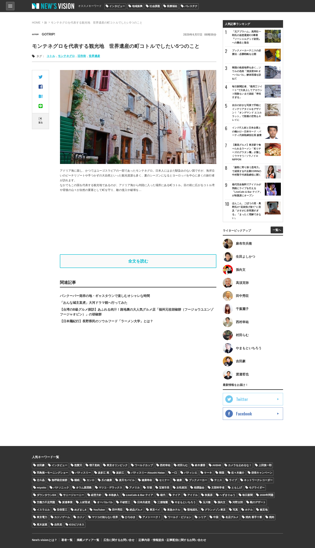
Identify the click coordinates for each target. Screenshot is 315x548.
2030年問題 (266, 494)
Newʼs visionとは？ (44, 540)
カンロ (90, 480)
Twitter (242, 399)
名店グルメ (231, 517)
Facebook (244, 414)
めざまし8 (80, 509)
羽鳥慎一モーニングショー (52, 472)
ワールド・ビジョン (179, 517)
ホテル (249, 509)
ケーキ (208, 472)
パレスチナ (190, 6)
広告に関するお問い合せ (118, 540)
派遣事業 (67, 502)
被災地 (264, 509)
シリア (202, 517)
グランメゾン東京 (215, 509)
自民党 (58, 524)
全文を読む (138, 261)
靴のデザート (258, 502)
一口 (174, 472)
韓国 (221, 472)
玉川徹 (207, 502)
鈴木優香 (200, 465)
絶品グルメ (136, 509)
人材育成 (85, 502)
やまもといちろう (185, 502)
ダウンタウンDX (46, 494)
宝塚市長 (164, 487)
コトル (51, 56)
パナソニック (61, 487)
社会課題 (154, 6)
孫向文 (221, 502)
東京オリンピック (117, 465)
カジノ (81, 517)
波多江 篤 (103, 472)
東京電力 (42, 517)
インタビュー (117, 6)
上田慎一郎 (265, 465)
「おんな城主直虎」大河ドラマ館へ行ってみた (93, 302)
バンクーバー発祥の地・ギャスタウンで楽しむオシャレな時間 (105, 296)
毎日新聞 (247, 494)
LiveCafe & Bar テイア (139, 494)
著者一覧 (67, 540)
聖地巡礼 (192, 509)
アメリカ (134, 487)
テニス (218, 480)
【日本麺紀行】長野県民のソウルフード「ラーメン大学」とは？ (106, 321)
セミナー (164, 480)
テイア (176, 494)
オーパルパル (105, 502)
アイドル (192, 494)
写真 (235, 509)
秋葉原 (209, 494)
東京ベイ (155, 509)
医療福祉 (172, 6)
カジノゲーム (62, 517)
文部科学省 (217, 487)
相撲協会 (199, 487)
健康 (179, 480)
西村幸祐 (165, 465)
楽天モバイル (127, 480)
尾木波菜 (42, 524)
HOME (36, 22)
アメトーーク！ (151, 517)
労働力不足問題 (46, 502)
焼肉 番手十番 (253, 517)
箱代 (162, 494)
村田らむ (182, 465)
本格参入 (113, 494)
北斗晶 (41, 480)
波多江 (120, 472)
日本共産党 (143, 502)
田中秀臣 (117, 509)
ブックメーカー (198, 480)
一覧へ (277, 230)
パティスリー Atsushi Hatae (148, 472)
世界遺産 (94, 56)
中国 (215, 517)
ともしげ (236, 487)
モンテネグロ (66, 56)
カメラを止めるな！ (240, 465)
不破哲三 (125, 502)
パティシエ (190, 472)
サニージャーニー (73, 494)
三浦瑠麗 (162, 502)
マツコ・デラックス (110, 487)
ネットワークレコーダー (258, 480)
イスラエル (43, 509)
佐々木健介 (237, 472)
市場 (149, 487)
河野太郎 (237, 502)
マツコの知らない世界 (105, 517)
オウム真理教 (84, 487)
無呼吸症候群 (59, 480)
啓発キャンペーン (261, 472)
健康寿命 (147, 480)
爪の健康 (106, 480)
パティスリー (83, 472)
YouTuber (99, 509)
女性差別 (181, 487)
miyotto (41, 487)
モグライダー (257, 487)
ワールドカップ (144, 465)
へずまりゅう (227, 494)
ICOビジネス (76, 524)
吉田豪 (41, 465)
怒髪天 (78, 465)
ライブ (233, 480)
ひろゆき (130, 517)
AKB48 (216, 465)
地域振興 (137, 6)
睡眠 (77, 480)
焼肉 (271, 517)
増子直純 (94, 465)
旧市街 (82, 56)
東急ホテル (173, 509)
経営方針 (96, 494)
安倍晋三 (62, 509)
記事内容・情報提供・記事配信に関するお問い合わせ (172, 540)
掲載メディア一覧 (88, 540)
